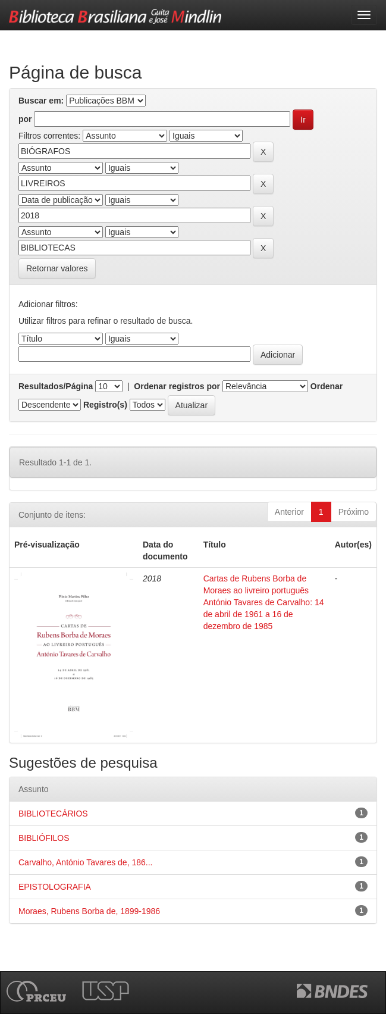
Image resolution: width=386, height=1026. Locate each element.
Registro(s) (105, 404)
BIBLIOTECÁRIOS (53, 813)
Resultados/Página (55, 386)
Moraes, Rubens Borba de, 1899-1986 (89, 911)
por (25, 119)
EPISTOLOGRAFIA (54, 887)
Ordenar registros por (177, 386)
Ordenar (326, 386)
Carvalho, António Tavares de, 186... (85, 862)
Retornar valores (57, 268)
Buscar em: (41, 100)
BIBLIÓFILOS (44, 838)
